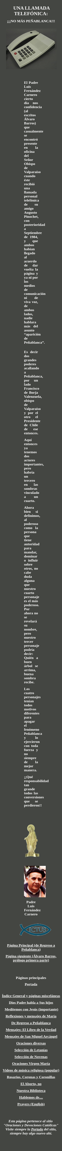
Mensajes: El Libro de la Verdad (31, 1030)
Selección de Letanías (31, 1050)
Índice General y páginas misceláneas (31, 996)
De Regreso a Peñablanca (31, 1023)
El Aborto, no (31, 1084)
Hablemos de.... (31, 1097)
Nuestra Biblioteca (31, 1091)
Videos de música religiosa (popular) (31, 1070)
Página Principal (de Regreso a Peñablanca (31, 947)
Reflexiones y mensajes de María (31, 1016)
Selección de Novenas (30, 1057)
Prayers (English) (31, 1104)
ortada (38, 1129)
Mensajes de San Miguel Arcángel (31, 1036)
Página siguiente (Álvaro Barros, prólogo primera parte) (31, 958)
